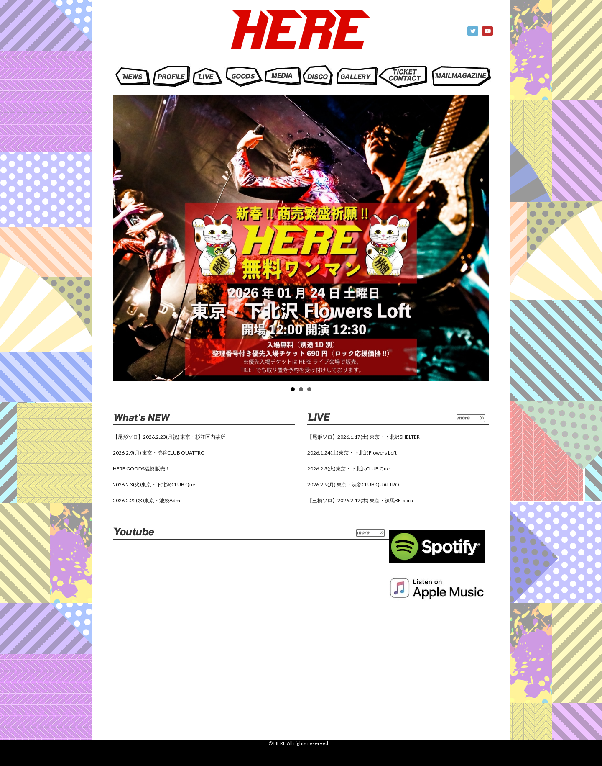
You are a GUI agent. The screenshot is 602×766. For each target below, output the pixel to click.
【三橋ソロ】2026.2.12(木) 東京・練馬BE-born (360, 500)
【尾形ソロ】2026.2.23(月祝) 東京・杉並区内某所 (169, 437)
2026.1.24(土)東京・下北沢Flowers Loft (352, 453)
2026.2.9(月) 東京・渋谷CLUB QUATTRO (159, 453)
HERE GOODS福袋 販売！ (141, 468)
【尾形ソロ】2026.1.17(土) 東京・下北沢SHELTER (363, 437)
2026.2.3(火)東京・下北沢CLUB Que (154, 484)
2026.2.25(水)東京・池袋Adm (146, 500)
